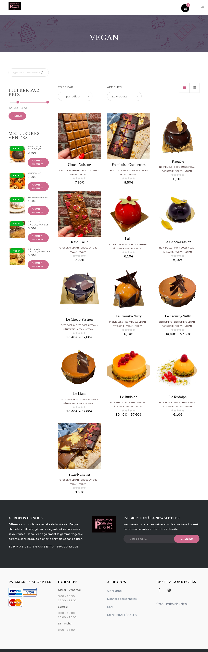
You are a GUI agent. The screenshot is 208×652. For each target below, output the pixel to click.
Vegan (73, 174)
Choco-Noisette (79, 165)
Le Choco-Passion (178, 242)
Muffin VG (34, 173)
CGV (110, 607)
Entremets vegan (86, 325)
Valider (187, 538)
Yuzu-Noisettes (79, 474)
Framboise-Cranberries (128, 165)
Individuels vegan (184, 167)
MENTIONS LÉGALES (122, 615)
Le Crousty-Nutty (129, 316)
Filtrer (17, 115)
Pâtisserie (167, 171)
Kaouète (178, 161)
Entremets (67, 325)
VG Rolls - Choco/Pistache (39, 250)
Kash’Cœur (79, 242)
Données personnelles (122, 599)
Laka (128, 239)
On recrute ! (115, 590)
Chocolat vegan (69, 170)
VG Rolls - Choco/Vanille (38, 223)
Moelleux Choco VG (34, 148)
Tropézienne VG (38, 197)
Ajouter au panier (37, 162)
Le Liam (79, 394)
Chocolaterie (89, 170)
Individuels (165, 167)
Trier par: (66, 87)
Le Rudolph (129, 397)
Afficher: (114, 87)
